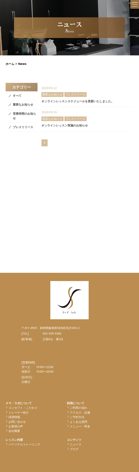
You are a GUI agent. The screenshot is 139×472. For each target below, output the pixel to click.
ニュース (75, 444)
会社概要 (14, 431)
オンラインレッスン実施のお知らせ (64, 128)
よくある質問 (78, 422)
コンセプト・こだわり (22, 408)
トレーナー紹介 (18, 412)
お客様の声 (15, 426)
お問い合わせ (17, 422)
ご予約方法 (77, 417)
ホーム (10, 64)
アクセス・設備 (80, 412)
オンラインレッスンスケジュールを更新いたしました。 (77, 103)
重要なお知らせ (23, 107)
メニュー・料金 (80, 426)
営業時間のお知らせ (24, 118)
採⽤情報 (14, 417)
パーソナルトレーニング (24, 444)
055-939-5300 (52, 333)
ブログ (74, 449)
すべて (17, 98)
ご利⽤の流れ (78, 408)
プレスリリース (23, 129)
